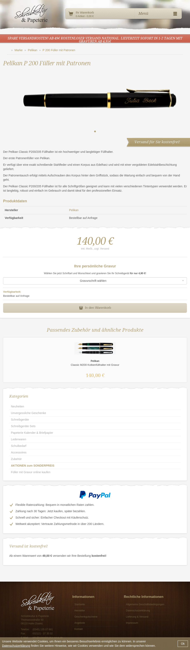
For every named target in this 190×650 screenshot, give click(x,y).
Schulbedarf (18, 446)
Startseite (79, 604)
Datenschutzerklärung (16, 645)
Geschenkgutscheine (85, 616)
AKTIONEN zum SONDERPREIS (32, 465)
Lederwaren (18, 439)
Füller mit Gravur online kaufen (30, 472)
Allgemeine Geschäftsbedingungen (145, 604)
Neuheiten (17, 406)
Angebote (79, 622)
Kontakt (78, 629)
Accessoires (18, 452)
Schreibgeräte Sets (23, 426)
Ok (183, 643)
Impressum (132, 622)
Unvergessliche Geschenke (28, 413)
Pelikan (32, 50)
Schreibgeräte (20, 419)
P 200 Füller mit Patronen (59, 50)
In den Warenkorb (95, 308)
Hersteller (79, 610)
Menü (158, 13)
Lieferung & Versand (137, 616)
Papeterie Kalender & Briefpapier (32, 432)
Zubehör (16, 459)
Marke (19, 50)
